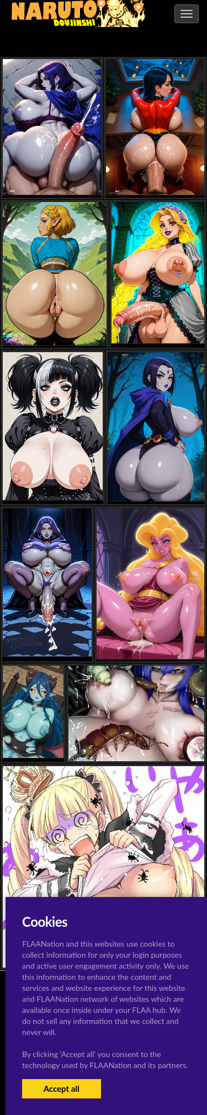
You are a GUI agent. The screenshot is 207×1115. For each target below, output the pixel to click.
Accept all (61, 1088)
